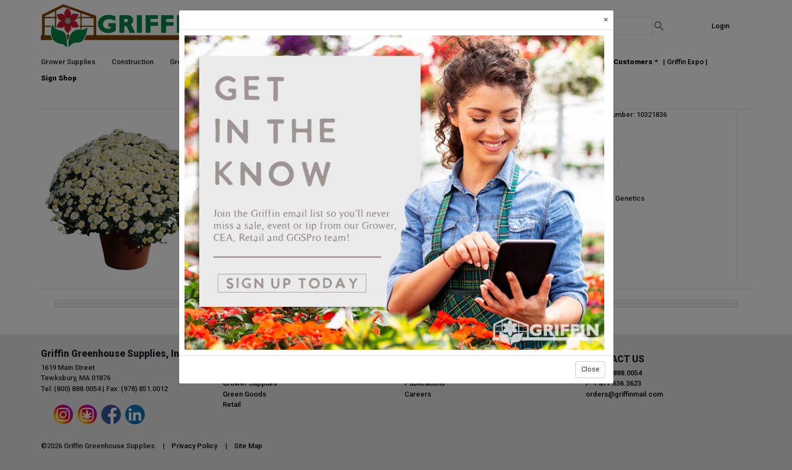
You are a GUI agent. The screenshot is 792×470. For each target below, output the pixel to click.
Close (590, 369)
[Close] (605, 19)
